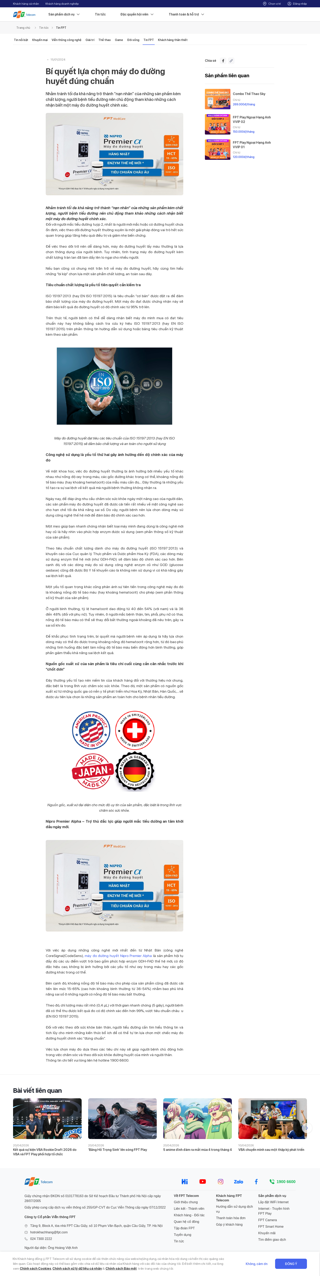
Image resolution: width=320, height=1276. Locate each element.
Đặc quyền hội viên (137, 14)
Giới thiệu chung (186, 1202)
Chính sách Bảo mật (121, 1268)
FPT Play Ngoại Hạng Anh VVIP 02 (252, 119)
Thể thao (104, 40)
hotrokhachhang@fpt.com (49, 1232)
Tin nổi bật (21, 40)
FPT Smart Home (270, 1226)
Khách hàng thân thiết (173, 40)
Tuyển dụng (182, 1234)
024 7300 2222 (41, 1239)
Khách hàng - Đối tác (189, 1215)
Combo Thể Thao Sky (249, 94)
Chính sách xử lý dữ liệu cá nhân (77, 1268)
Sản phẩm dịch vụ (64, 14)
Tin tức (100, 14)
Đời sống (133, 40)
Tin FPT (61, 27)
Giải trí (90, 40)
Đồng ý (291, 1264)
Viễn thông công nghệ (66, 40)
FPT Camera (267, 1220)
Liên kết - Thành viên (189, 1208)
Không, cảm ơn (257, 1264)
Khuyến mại (40, 40)
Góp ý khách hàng (229, 1224)
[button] (307, 1128)
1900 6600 (286, 1181)
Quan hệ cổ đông (186, 1221)
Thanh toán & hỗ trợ (187, 14)
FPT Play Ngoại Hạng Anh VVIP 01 (252, 145)
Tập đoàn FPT (184, 1228)
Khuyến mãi (267, 1233)
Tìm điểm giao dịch (272, 1239)
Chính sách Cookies (35, 1268)
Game (119, 40)
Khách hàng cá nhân (26, 3)
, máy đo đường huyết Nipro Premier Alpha (117, 956)
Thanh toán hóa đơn (231, 1218)
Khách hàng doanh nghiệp (62, 3)
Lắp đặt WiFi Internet (273, 1202)
